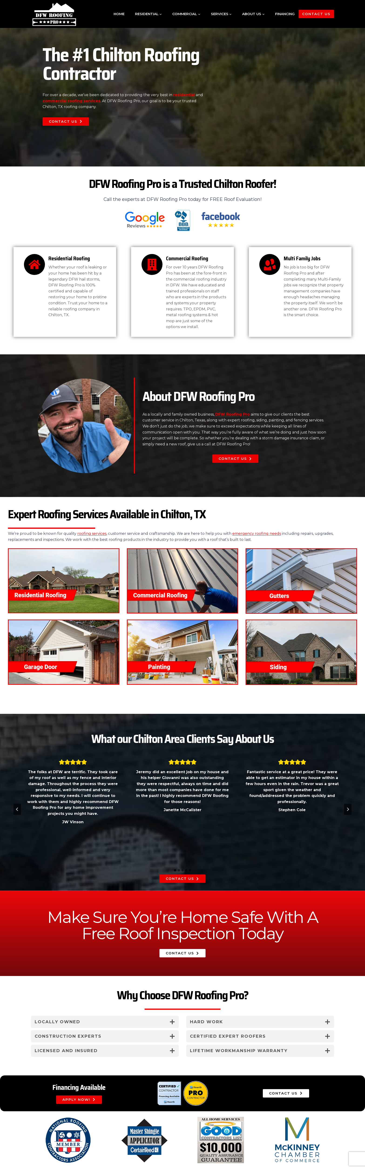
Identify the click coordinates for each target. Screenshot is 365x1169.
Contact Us (316, 14)
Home (119, 14)
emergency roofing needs (256, 533)
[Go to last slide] (17, 809)
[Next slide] (347, 809)
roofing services (91, 533)
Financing (285, 14)
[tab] (175, 870)
